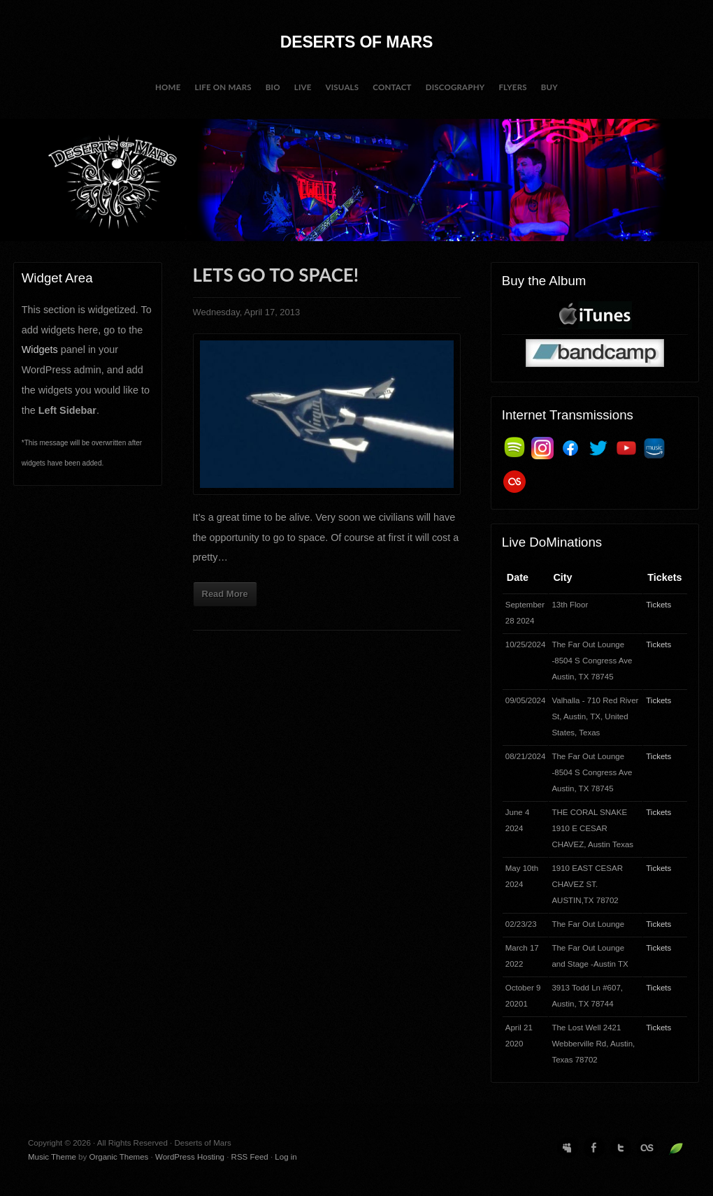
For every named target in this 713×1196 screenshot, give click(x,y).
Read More (225, 594)
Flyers (512, 87)
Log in (285, 1157)
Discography (455, 87)
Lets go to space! (276, 275)
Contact (392, 87)
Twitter (620, 1147)
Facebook (594, 1147)
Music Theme (52, 1157)
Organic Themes (118, 1157)
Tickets (658, 604)
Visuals (342, 87)
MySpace (567, 1147)
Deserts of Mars (356, 42)
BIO (273, 87)
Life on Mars (222, 87)
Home (167, 87)
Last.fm (647, 1147)
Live (303, 87)
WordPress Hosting (189, 1157)
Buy (549, 87)
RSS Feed (249, 1157)
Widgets (40, 349)
